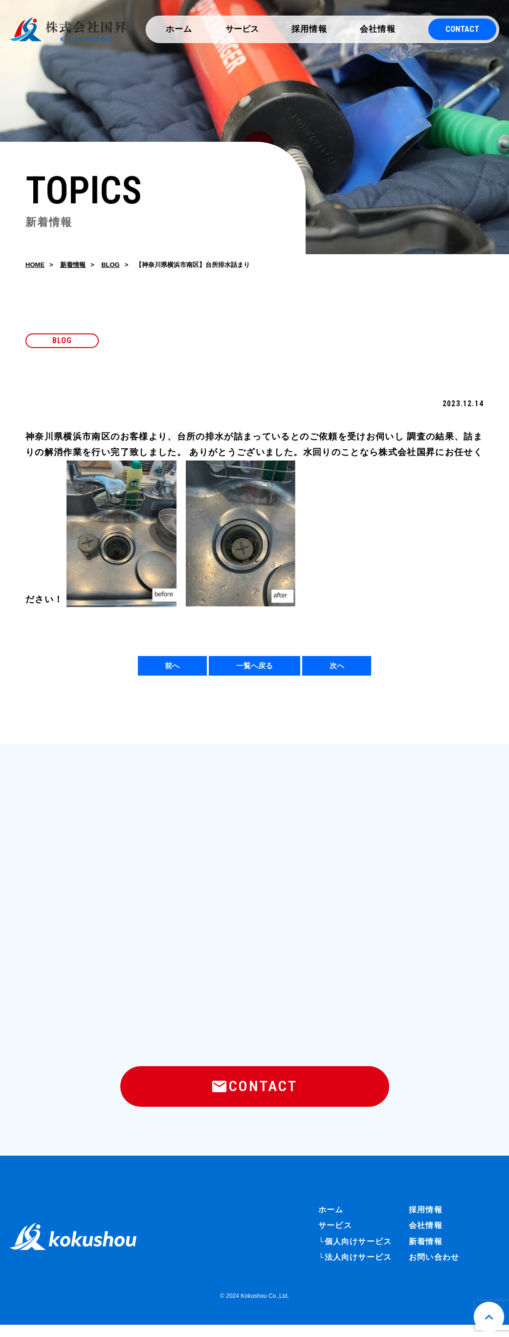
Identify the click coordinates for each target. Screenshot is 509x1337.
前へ (172, 668)
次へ (337, 668)
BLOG (110, 266)
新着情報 (73, 266)
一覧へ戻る (254, 668)
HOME (34, 266)
